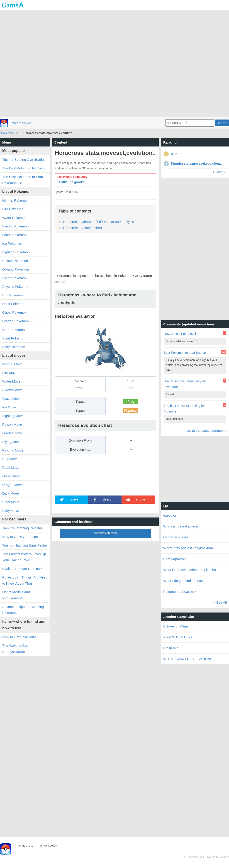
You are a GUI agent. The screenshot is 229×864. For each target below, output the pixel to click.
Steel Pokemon (13, 338)
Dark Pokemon (13, 330)
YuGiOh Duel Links (177, 637)
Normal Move (12, 364)
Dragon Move (12, 485)
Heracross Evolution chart (82, 228)
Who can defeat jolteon (180, 526)
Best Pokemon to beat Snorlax (185, 352)
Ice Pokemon (12, 243)
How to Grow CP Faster (20, 537)
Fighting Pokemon (16, 252)
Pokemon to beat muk (179, 591)
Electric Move (12, 390)
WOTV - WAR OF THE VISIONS (187, 659)
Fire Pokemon (12, 209)
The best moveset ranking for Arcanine (184, 408)
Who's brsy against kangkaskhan (188, 548)
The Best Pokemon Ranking (23, 168)
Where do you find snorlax (183, 581)
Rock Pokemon (13, 304)
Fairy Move (10, 511)
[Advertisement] (115, 63)
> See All (219, 172)
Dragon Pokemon (15, 321)
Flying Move (11, 442)
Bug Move (10, 459)
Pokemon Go (21, 123)
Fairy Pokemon (13, 347)
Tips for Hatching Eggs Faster (24, 545)
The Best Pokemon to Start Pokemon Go (22, 180)
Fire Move (9, 373)
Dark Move (10, 493)
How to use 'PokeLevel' (180, 334)
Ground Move (12, 433)
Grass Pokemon (14, 235)
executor (169, 515)
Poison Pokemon (15, 261)
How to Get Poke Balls (19, 637)
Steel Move (10, 502)
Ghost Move (11, 476)
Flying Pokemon (14, 278)
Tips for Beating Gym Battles (23, 159)
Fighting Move (13, 416)
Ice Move (9, 407)
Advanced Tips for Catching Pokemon (23, 610)
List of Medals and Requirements (16, 595)
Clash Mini (171, 648)
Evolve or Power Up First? (22, 569)
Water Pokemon (14, 218)
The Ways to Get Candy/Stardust (15, 649)
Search (222, 123)
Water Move (11, 381)
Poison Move (12, 424)
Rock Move (10, 467)
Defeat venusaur (175, 537)
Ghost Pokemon (14, 312)
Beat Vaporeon (174, 559)
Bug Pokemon (13, 295)
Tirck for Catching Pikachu (22, 528)
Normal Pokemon (15, 200)
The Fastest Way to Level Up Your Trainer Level (24, 557)
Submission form (105, 533)
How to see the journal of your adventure (185, 384)
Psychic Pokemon (15, 286)
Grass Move (11, 398)
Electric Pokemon (15, 226)
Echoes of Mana (175, 626)
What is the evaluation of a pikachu (189, 570)
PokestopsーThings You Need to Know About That (24, 580)
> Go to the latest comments (205, 430)
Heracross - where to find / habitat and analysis (98, 222)
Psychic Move (12, 450)
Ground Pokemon (15, 269)
